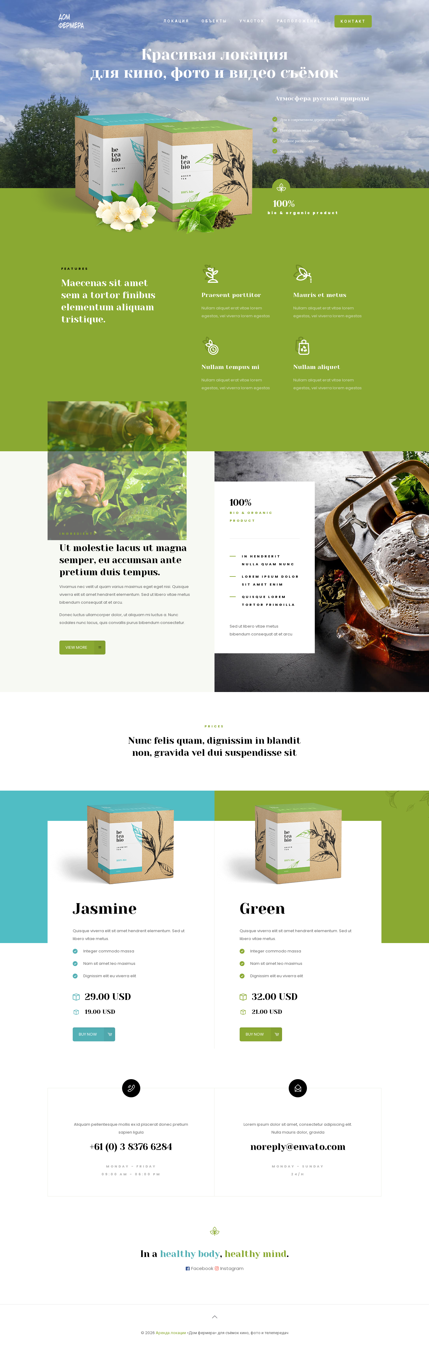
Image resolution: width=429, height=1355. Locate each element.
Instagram (232, 1268)
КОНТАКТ (353, 21)
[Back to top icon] (214, 1317)
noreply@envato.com (298, 1147)
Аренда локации (171, 1333)
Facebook (202, 1268)
